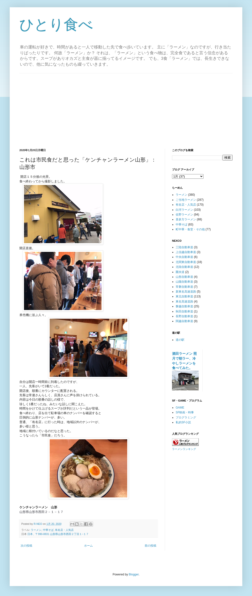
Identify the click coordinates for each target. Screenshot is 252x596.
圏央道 (180, 272)
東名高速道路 (184, 301)
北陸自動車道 (184, 267)
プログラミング (186, 417)
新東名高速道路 (186, 291)
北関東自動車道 (186, 262)
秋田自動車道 (184, 311)
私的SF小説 (183, 422)
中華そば (48, 529)
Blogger (134, 574)
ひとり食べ (56, 24)
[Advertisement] (126, 107)
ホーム (88, 545)
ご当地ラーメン (186, 199)
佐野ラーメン (184, 214)
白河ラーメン (184, 209)
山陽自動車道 (184, 281)
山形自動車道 (184, 277)
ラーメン (36, 529)
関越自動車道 (184, 321)
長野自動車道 (184, 316)
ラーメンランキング (184, 449)
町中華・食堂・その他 (190, 229)
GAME (180, 407)
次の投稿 (26, 545)
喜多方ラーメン (186, 219)
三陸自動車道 (184, 247)
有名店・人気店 (64, 529)
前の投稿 (150, 545)
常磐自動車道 (184, 286)
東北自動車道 (184, 296)
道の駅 (180, 339)
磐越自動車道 (184, 306)
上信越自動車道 (186, 252)
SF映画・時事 (185, 412)
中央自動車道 (184, 257)
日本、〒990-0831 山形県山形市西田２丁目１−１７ (58, 534)
